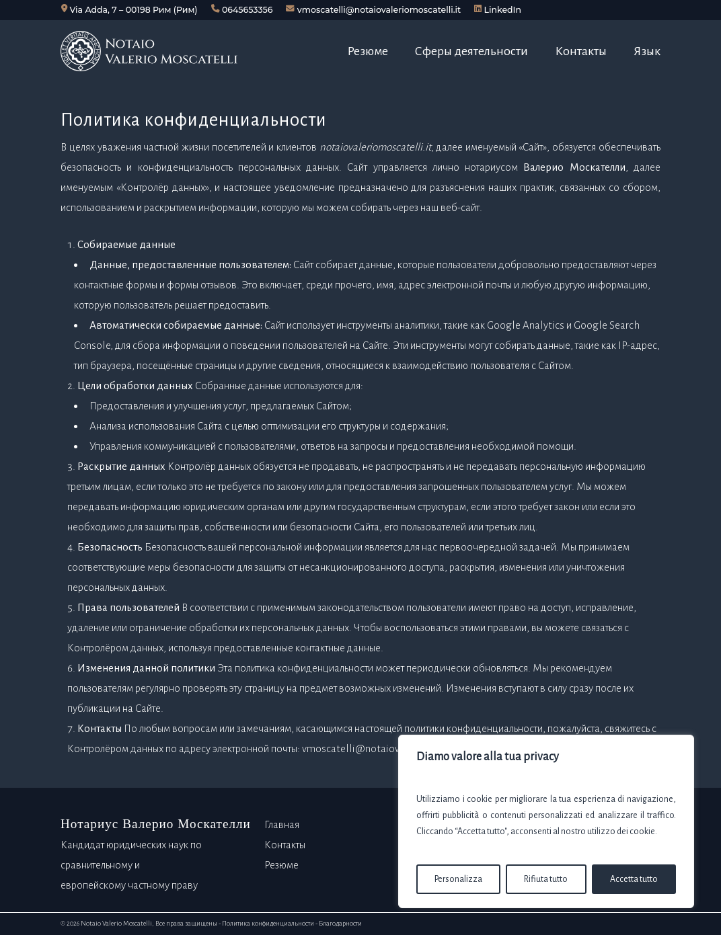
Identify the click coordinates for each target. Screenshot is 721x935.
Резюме (281, 864)
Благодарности (340, 923)
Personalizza (458, 879)
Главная (281, 824)
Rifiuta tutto (546, 879)
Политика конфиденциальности (268, 923)
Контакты (284, 844)
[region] (546, 821)
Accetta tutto (634, 879)
